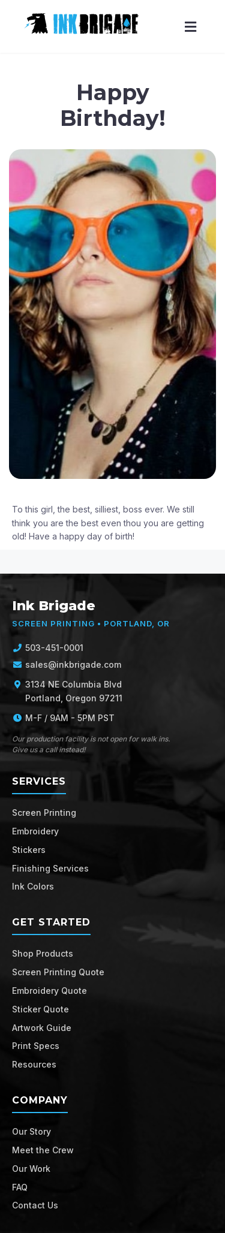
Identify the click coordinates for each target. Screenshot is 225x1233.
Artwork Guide (41, 1028)
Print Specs (35, 1046)
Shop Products (42, 953)
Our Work (31, 1168)
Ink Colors (33, 886)
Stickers (29, 850)
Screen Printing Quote (58, 972)
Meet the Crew (43, 1150)
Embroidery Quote (49, 990)
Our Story (31, 1131)
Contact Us (35, 1205)
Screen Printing (44, 812)
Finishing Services (50, 868)
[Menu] (190, 26)
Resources (34, 1064)
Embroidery (35, 831)
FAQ (20, 1187)
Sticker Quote (40, 1009)
